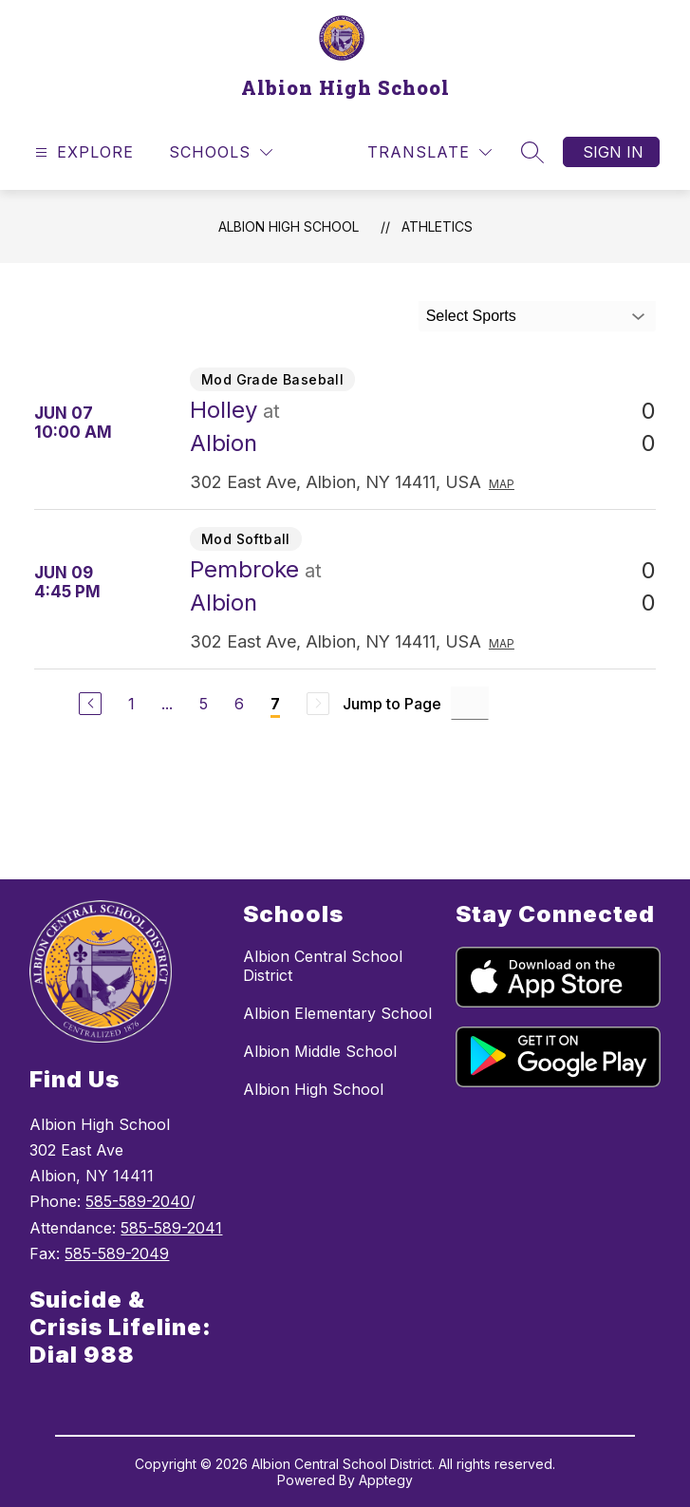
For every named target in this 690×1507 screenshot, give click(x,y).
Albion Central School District (322, 966)
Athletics (437, 226)
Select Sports (471, 316)
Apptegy (386, 1480)
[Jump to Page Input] (470, 703)
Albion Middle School (320, 1051)
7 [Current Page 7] (275, 703)
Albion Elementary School (337, 1013)
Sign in (613, 151)
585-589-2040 (137, 1201)
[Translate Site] (429, 152)
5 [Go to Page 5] (203, 703)
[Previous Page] (90, 703)
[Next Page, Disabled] (318, 703)
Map (501, 484)
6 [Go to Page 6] (239, 703)
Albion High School (288, 226)
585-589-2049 (117, 1253)
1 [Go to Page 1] (131, 703)
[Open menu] (82, 152)
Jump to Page (392, 703)
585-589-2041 (171, 1227)
